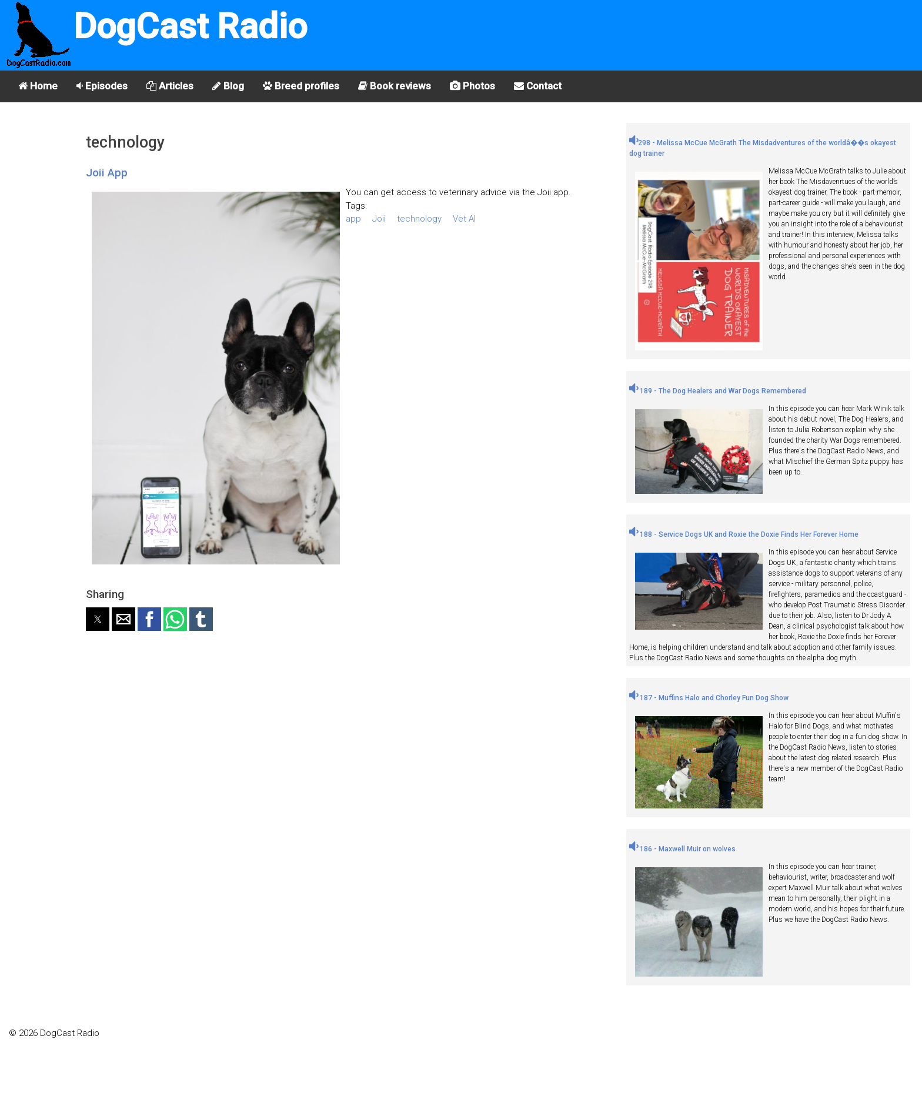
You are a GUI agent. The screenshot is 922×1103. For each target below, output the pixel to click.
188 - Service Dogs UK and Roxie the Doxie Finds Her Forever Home (743, 534)
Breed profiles (301, 86)
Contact (538, 86)
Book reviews (394, 86)
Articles (169, 86)
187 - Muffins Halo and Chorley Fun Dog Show (709, 698)
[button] (97, 619)
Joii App (107, 172)
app (353, 218)
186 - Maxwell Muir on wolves (682, 849)
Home (38, 86)
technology (419, 218)
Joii (379, 218)
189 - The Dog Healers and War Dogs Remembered (717, 391)
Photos (472, 86)
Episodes (102, 86)
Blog (228, 86)
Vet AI (464, 218)
